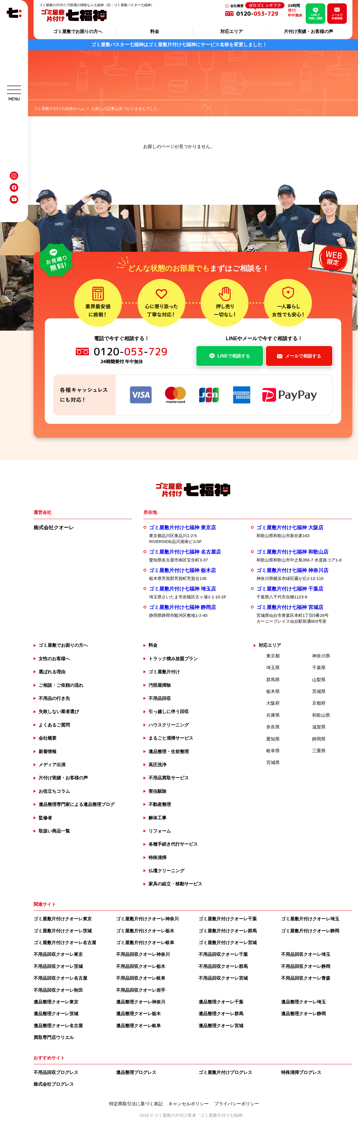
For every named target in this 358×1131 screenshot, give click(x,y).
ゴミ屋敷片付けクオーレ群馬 (228, 930)
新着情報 (47, 751)
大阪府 (273, 703)
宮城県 (273, 762)
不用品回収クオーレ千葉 (223, 954)
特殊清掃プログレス (301, 1072)
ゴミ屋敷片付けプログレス (225, 1072)
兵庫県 (273, 715)
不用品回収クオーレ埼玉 (305, 954)
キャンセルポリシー (188, 1104)
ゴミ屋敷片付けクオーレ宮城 (228, 942)
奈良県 (273, 727)
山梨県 (319, 679)
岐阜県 (273, 750)
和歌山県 (321, 715)
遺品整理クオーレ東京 (56, 1002)
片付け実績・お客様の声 (308, 31)
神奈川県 (321, 655)
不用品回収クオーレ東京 (58, 954)
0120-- (260, 13)
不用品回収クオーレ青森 (305, 978)
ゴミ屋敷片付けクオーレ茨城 (63, 930)
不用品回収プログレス (56, 1072)
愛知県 (273, 739)
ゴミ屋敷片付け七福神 (221, 1115)
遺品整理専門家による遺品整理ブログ (77, 804)
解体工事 (157, 817)
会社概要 (237, 6)
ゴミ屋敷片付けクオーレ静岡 (310, 930)
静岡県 (319, 739)
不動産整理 (160, 804)
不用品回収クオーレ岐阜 (140, 978)
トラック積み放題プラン (173, 658)
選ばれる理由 (52, 671)
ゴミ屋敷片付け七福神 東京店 (182, 527)
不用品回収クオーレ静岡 (305, 966)
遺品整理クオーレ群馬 (221, 1013)
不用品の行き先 (54, 698)
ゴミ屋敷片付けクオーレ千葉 (228, 918)
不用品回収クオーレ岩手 (140, 990)
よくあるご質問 (54, 725)
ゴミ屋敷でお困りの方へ (77, 31)
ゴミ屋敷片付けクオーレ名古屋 (65, 942)
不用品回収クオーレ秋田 (58, 990)
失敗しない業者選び (59, 711)
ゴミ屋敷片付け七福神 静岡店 (182, 607)
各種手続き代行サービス (173, 844)
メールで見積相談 (337, 16)
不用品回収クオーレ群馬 (223, 966)
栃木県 (273, 691)
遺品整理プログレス (136, 1072)
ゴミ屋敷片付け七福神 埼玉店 (182, 589)
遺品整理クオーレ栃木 (138, 1013)
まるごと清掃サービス (171, 738)
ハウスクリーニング (169, 725)
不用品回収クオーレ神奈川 (143, 954)
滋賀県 (319, 727)
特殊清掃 (157, 857)
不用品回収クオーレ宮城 (223, 978)
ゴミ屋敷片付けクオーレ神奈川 (147, 918)
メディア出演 (52, 764)
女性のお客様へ (54, 658)
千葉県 (319, 667)
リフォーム (160, 831)
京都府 (319, 703)
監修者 (45, 817)
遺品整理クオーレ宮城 (221, 1025)
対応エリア (231, 31)
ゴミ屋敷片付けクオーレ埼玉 (310, 918)
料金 (154, 31)
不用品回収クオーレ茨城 (58, 966)
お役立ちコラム (54, 791)
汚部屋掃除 (160, 685)
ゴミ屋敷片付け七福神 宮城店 (289, 607)
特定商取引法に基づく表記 (136, 1104)
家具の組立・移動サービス (175, 883)
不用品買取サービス (169, 777)
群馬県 (273, 679)
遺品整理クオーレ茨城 (56, 1013)
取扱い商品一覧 (54, 831)
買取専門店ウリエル (54, 1037)
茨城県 (319, 691)
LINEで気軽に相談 (315, 16)
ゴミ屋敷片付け (164, 671)
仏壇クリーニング (166, 870)
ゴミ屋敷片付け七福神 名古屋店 (185, 552)
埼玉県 (273, 667)
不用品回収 (160, 698)
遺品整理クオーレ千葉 (221, 1002)
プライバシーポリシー (236, 1104)
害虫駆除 (157, 791)
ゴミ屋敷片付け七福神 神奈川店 (292, 570)
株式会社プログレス (54, 1084)
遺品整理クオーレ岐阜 (138, 1025)
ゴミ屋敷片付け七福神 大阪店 (289, 527)
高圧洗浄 (157, 764)
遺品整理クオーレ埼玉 (303, 1002)
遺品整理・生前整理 (169, 751)
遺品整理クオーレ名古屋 (58, 1025)
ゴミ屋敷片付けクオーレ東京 (63, 918)
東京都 (273, 655)
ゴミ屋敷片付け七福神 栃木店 (182, 570)
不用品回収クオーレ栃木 (140, 966)
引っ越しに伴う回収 (169, 711)
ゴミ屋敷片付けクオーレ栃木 (145, 930)
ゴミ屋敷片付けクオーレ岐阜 (145, 942)
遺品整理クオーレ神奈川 (140, 1002)
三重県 (319, 750)
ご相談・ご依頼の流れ (61, 685)
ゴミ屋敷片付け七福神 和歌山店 (292, 552)
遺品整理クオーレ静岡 (303, 1013)
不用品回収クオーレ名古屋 (60, 978)
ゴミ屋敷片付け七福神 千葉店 (289, 589)
